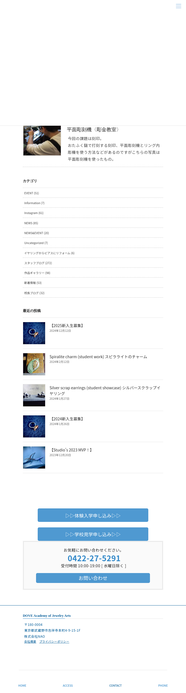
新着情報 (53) (33, 283)
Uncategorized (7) (36, 243)
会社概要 (30, 641)
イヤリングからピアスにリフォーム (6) (49, 253)
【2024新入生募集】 (67, 418)
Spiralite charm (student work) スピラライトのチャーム (98, 356)
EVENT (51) (31, 193)
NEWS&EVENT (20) (36, 233)
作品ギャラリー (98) (37, 273)
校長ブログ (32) (34, 293)
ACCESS (68, 685)
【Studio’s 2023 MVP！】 (72, 450)
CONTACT (115, 685)
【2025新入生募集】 (67, 325)
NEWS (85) (31, 223)
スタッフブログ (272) (38, 263)
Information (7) (34, 203)
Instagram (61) (33, 213)
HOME (22, 685)
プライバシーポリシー (54, 641)
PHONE (163, 685)
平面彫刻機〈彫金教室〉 (94, 129)
